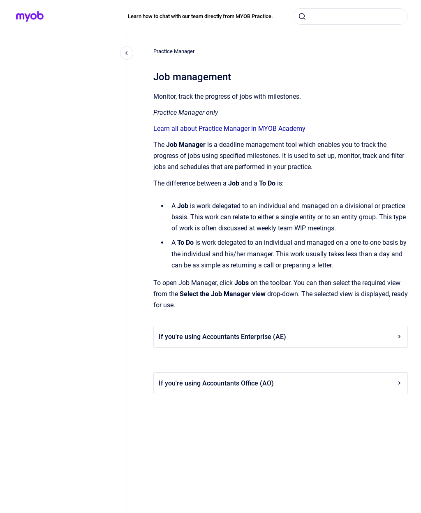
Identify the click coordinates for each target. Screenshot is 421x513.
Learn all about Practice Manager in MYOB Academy (229, 128)
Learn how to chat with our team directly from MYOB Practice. (200, 16)
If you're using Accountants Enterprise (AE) (280, 337)
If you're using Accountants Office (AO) (280, 383)
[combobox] (350, 16)
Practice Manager (173, 51)
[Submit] (302, 16)
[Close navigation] (126, 53)
